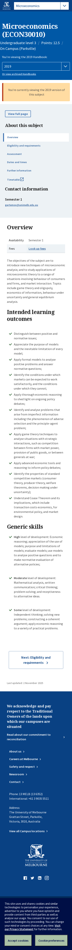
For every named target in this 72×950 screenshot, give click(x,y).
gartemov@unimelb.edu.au (21, 205)
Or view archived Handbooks (19, 74)
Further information (19, 170)
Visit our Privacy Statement (32, 927)
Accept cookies (18, 940)
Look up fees (37, 248)
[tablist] (41, 6)
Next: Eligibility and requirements (35, 660)
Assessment (14, 154)
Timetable (19, 181)
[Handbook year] (36, 66)
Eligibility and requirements (24, 145)
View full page (18, 114)
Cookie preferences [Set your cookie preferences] (51, 940)
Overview (12, 137)
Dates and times (17, 162)
